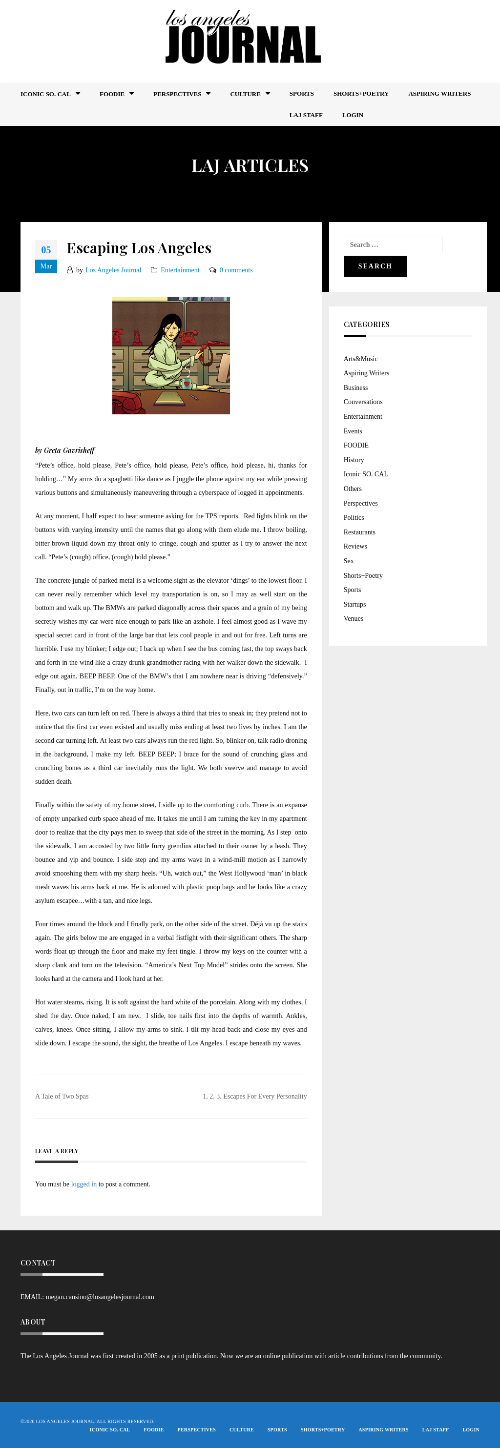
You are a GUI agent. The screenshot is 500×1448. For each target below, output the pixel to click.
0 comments (236, 270)
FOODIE (112, 94)
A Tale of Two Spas (62, 1096)
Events (353, 431)
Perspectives (177, 94)
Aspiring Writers (439, 93)
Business (356, 387)
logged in (84, 1184)
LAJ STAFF (306, 115)
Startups (355, 604)
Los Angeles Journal (113, 270)
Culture (245, 94)
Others (353, 488)
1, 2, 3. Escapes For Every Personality (255, 1096)
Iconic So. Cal (46, 94)
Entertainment (180, 270)
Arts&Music (361, 359)
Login (352, 115)
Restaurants (359, 532)
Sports (302, 93)
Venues (353, 618)
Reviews (355, 546)
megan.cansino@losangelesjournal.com (100, 1297)
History (354, 460)
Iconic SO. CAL (366, 474)
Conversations (363, 402)
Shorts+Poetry (361, 93)
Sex (349, 561)
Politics (354, 517)
